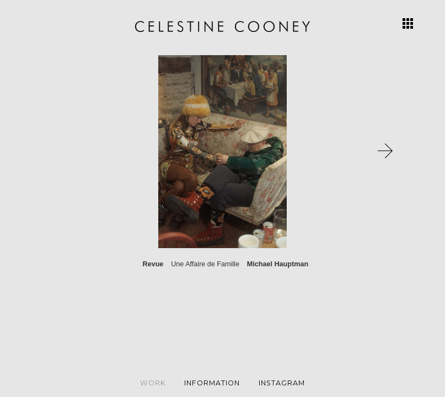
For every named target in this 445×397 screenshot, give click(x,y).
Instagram (282, 383)
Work (153, 383)
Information (212, 383)
